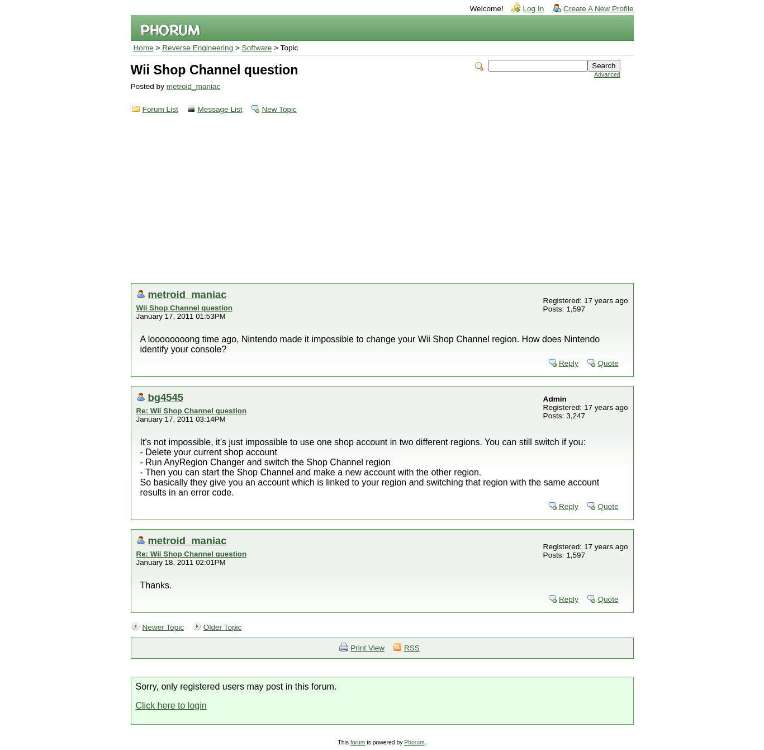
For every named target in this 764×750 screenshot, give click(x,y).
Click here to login (171, 705)
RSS (412, 648)
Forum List (160, 109)
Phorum (414, 742)
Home (144, 48)
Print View (367, 648)
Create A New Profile (598, 8)
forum (358, 742)
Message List (220, 109)
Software (257, 48)
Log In (533, 8)
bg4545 (165, 397)
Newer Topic (163, 627)
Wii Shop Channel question (184, 308)
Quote (607, 363)
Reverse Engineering (197, 48)
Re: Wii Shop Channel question (191, 411)
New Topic (279, 109)
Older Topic (222, 627)
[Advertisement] (382, 199)
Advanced (607, 75)
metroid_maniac (194, 86)
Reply (568, 363)
